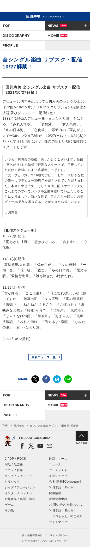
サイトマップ (58, 522)
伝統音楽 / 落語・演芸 (20, 499)
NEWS (57, 26)
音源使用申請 (58, 499)
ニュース (55, 464)
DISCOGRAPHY (16, 35)
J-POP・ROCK (15, 458)
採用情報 (55, 493)
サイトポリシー (59, 535)
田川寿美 (19, 425)
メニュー (82, 7)
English (70, 487)
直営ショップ (58, 476)
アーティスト (58, 470)
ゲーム (9, 504)
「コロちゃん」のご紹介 (66, 516)
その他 (9, 510)
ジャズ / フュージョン (20, 487)
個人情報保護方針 (32, 535)
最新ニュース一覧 (43, 357)
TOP (6, 26)
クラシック (12, 481)
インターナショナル (18, 493)
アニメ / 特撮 (14, 470)
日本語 (56, 487)
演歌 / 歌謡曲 (14, 464)
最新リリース (58, 458)
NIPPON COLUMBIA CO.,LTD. (26, 6)
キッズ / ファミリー (18, 476)
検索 (70, 7)
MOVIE (57, 35)
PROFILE (10, 45)
